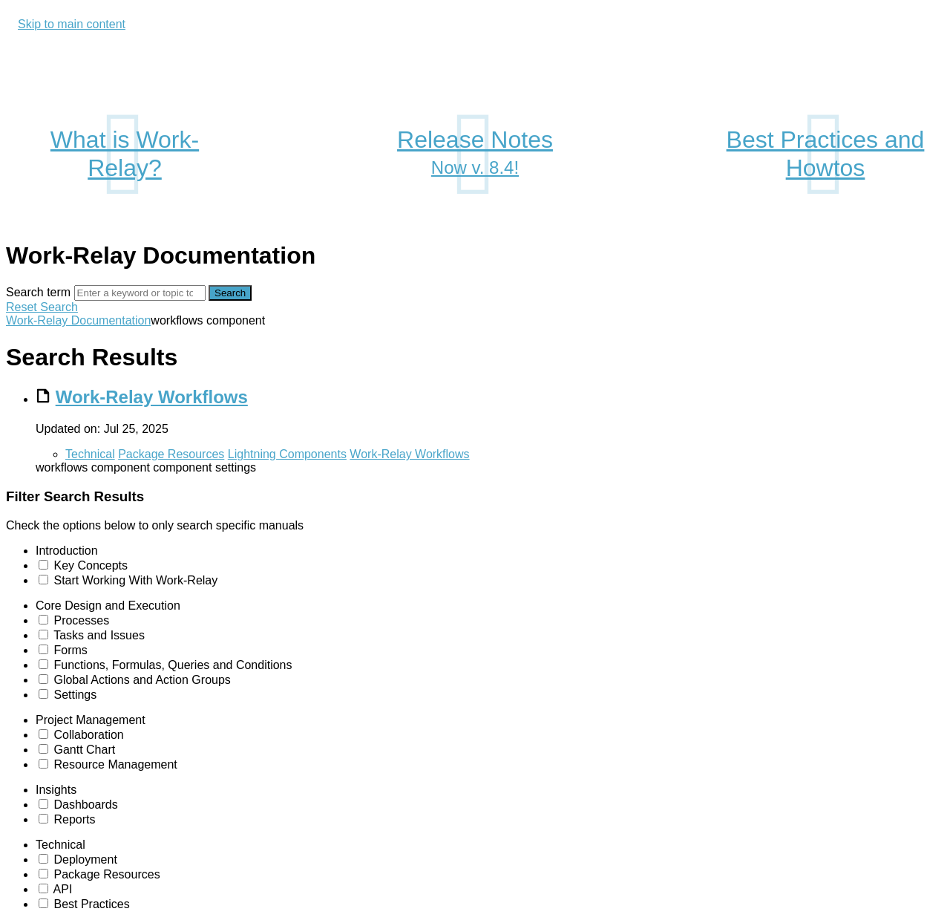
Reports (74, 819)
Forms (70, 650)
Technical (90, 454)
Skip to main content (71, 24)
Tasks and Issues (99, 635)
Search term (38, 292)
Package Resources (171, 454)
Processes (81, 620)
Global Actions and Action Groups (141, 680)
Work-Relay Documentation (78, 320)
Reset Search (42, 307)
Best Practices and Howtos (826, 153)
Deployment (85, 859)
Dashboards (85, 804)
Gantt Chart (84, 749)
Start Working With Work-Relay (135, 580)
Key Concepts (90, 565)
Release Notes (475, 154)
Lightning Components (287, 454)
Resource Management (115, 764)
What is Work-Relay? (124, 153)
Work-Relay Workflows (152, 397)
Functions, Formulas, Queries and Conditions (172, 665)
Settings (74, 694)
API (63, 889)
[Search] (140, 293)
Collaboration (88, 734)
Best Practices (91, 904)
